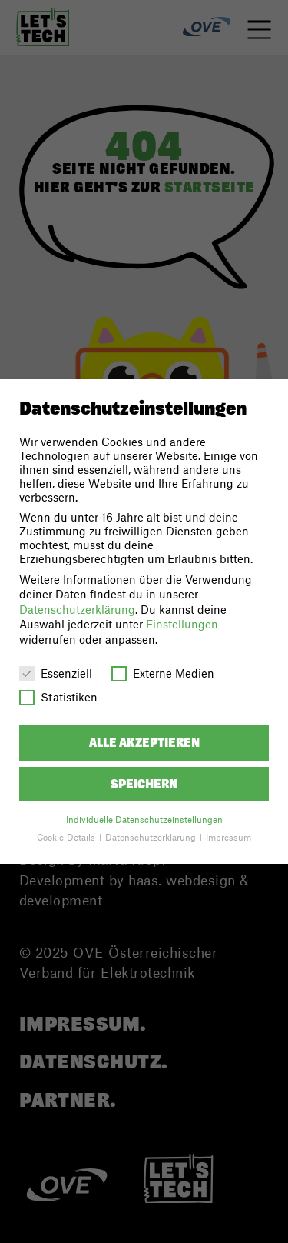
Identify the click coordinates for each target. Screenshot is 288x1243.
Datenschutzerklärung (77, 609)
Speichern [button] (144, 784)
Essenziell (55, 673)
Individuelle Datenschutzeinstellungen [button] (144, 820)
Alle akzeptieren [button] (144, 742)
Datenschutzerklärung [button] (151, 837)
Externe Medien (162, 673)
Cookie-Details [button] (67, 837)
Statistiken (58, 697)
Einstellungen (182, 624)
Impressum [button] (228, 837)
